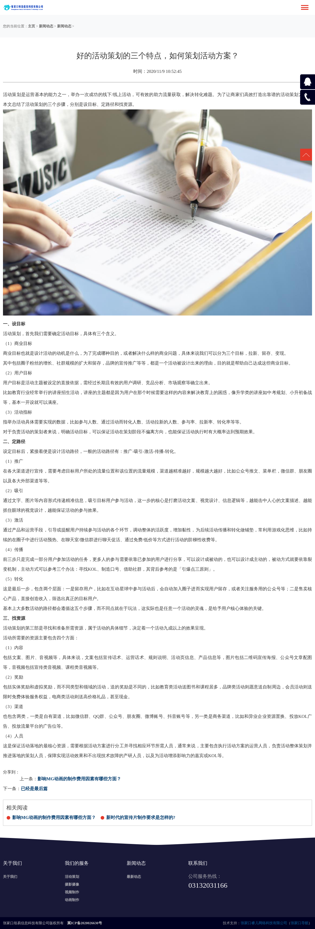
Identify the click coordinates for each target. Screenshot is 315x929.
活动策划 (72, 877)
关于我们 (10, 877)
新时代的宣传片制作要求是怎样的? (140, 817)
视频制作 (72, 892)
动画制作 (72, 900)
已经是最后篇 (34, 788)
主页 (31, 26)
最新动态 (134, 877)
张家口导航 (299, 923)
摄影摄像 (72, 884)
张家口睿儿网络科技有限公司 (264, 923)
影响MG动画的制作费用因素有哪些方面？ (79, 778)
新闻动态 (46, 26)
